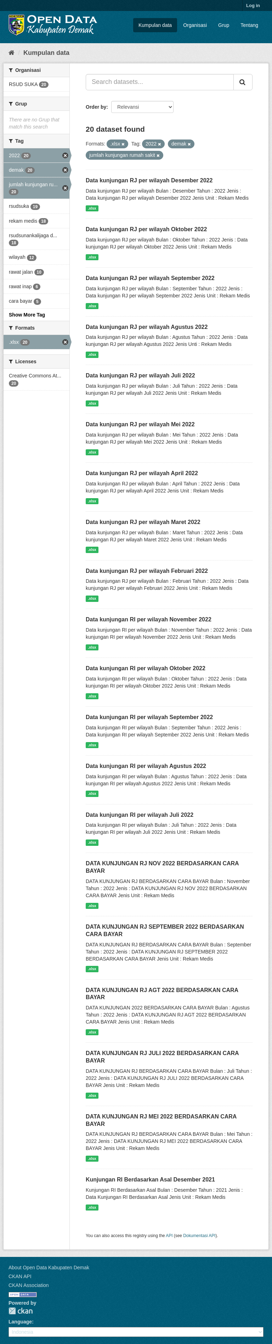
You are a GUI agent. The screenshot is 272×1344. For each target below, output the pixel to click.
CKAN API (20, 1276)
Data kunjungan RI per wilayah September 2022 (149, 717)
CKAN (20, 1311)
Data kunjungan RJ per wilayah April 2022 (142, 473)
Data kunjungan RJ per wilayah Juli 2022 (140, 375)
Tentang (249, 25)
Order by (96, 107)
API (169, 1235)
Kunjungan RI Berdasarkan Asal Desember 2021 (150, 1180)
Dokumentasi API (199, 1235)
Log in (253, 5)
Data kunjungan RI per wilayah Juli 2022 (139, 815)
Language (20, 1322)
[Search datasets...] (160, 82)
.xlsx (92, 208)
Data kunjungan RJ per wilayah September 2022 (150, 278)
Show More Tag (27, 315)
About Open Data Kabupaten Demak (48, 1267)
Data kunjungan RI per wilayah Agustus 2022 (146, 766)
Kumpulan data (155, 25)
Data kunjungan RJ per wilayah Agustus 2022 (147, 327)
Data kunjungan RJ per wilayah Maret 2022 (143, 522)
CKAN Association (28, 1285)
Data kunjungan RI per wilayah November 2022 (148, 619)
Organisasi (195, 25)
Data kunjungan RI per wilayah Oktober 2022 (145, 668)
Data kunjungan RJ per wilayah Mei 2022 (140, 424)
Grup (223, 25)
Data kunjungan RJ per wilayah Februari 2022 (147, 571)
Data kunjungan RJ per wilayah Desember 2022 (149, 180)
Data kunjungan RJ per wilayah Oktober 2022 (146, 229)
